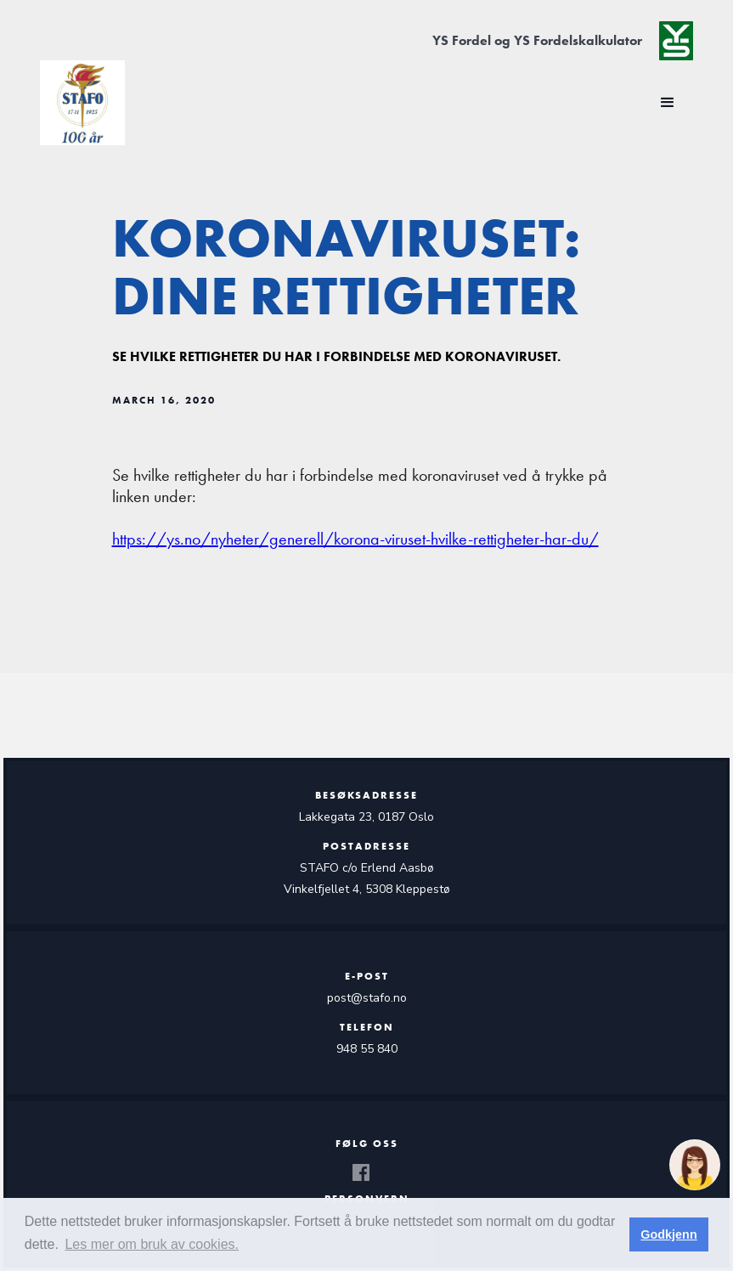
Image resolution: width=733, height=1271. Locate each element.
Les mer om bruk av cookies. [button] (152, 1244)
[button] (667, 102)
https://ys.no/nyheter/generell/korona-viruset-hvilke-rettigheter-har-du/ (355, 539)
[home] (82, 102)
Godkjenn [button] (668, 1234)
